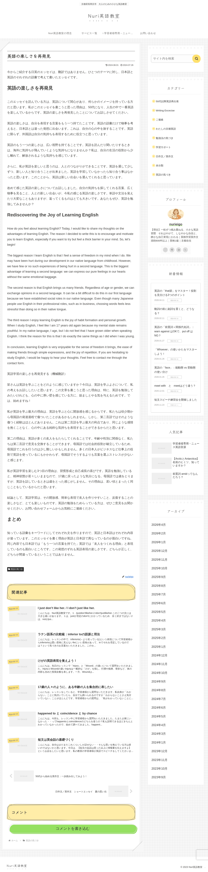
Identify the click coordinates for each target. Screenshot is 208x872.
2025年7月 (159, 594)
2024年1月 (159, 742)
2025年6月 (159, 603)
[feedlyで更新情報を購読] (179, 250)
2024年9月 (159, 681)
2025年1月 (159, 646)
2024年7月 (159, 699)
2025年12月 (160, 551)
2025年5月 (159, 612)
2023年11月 (160, 760)
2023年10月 (160, 768)
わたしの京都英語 (166, 128)
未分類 (159, 165)
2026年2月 (159, 533)
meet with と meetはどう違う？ (175, 385)
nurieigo (175, 224)
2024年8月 (159, 690)
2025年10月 (160, 568)
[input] (174, 59)
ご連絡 (159, 119)
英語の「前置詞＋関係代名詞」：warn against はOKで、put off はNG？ (174, 331)
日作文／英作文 (164, 156)
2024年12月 (160, 655)
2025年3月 (159, 629)
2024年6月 (159, 707)
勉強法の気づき (164, 138)
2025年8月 (159, 585)
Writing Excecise (165, 110)
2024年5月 (159, 716)
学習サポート (163, 147)
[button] (196, 59)
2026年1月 (159, 542)
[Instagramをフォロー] (165, 250)
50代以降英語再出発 (167, 101)
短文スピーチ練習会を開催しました (175, 399)
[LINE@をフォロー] (172, 250)
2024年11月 (160, 664)
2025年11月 (160, 559)
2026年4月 (159, 524)
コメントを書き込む (73, 828)
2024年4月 (159, 725)
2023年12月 (160, 751)
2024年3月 (159, 733)
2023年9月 (159, 777)
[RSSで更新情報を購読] (185, 250)
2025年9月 (159, 577)
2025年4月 (159, 620)
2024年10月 (160, 673)
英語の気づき (15, 569)
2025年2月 (159, 638)
